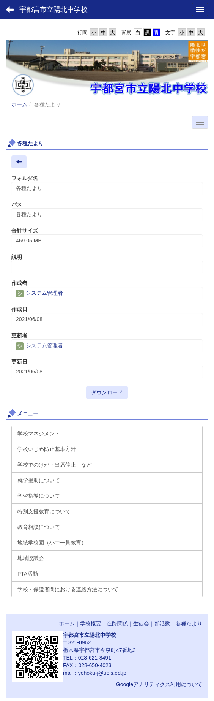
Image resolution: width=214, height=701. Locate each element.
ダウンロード (107, 392)
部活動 (162, 623)
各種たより (189, 623)
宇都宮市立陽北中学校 (53, 9)
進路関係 (117, 623)
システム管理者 (39, 293)
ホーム (19, 104)
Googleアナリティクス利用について (159, 684)
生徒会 (141, 623)
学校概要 (90, 623)
